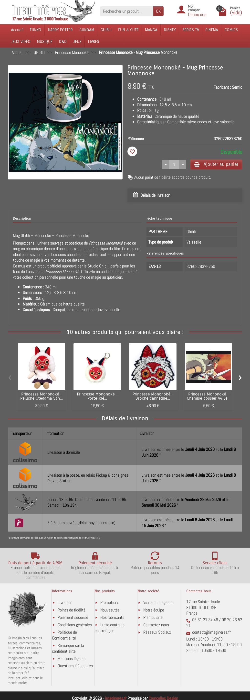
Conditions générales (75, 625)
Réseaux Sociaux (157, 632)
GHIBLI (106, 30)
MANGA (151, 30)
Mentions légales (71, 658)
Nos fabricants (112, 617)
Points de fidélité (71, 610)
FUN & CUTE (128, 30)
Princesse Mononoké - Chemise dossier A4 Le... (208, 396)
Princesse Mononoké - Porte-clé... (97, 396)
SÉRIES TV (190, 30)
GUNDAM (86, 30)
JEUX (77, 41)
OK (158, 11)
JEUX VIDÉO (21, 41)
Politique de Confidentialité (64, 635)
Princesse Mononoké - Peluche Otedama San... (41, 396)
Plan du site (153, 617)
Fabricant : (222, 87)
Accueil (17, 30)
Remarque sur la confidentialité (68, 648)
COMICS (231, 30)
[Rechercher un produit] (126, 11)
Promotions (109, 602)
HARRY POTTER (60, 30)
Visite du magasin (157, 602)
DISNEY (170, 30)
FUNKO (35, 30)
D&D (63, 41)
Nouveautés (110, 610)
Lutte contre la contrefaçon (110, 627)
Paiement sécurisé (73, 617)
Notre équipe (153, 610)
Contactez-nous (156, 625)
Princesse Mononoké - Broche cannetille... (153, 396)
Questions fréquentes (75, 666)
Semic (237, 87)
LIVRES (93, 41)
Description (22, 218)
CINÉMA (211, 30)
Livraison (65, 602)
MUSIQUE (44, 41)
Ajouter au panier (216, 164)
